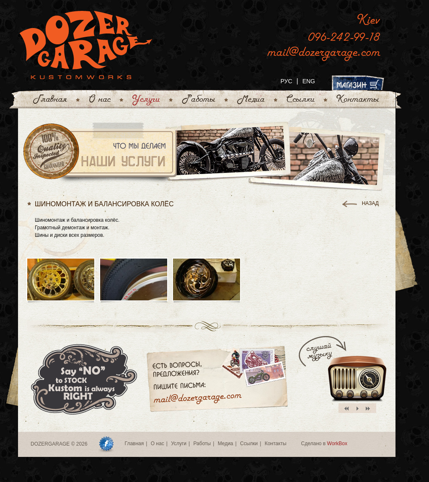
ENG (308, 81)
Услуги (178, 443)
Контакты (276, 443)
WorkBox (337, 443)
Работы (202, 443)
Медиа (225, 443)
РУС (286, 81)
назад (370, 203)
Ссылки (249, 443)
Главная (134, 443)
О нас (157, 443)
